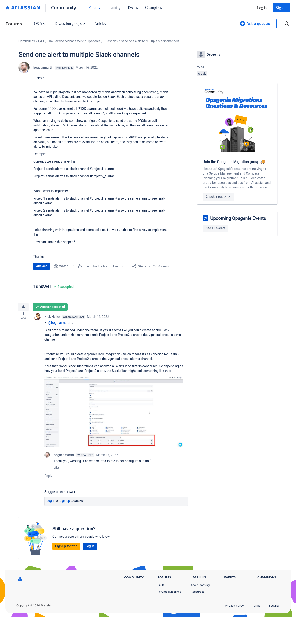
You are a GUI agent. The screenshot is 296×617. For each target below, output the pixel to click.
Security (274, 605)
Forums (94, 7)
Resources (197, 591)
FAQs (160, 585)
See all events (215, 228)
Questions (110, 41)
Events (133, 7)
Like (56, 469)
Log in (262, 8)
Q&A (39, 23)
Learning (113, 7)
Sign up (281, 8)
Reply (48, 477)
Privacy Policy (234, 605)
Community (63, 7)
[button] (113, 413)
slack (202, 73)
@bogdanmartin (59, 324)
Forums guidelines (169, 591)
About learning (200, 585)
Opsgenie (93, 41)
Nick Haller (52, 318)
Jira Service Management (66, 41)
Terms (256, 605)
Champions (153, 7)
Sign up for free (66, 547)
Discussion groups (70, 23)
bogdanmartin (43, 67)
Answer (41, 266)
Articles (100, 23)
